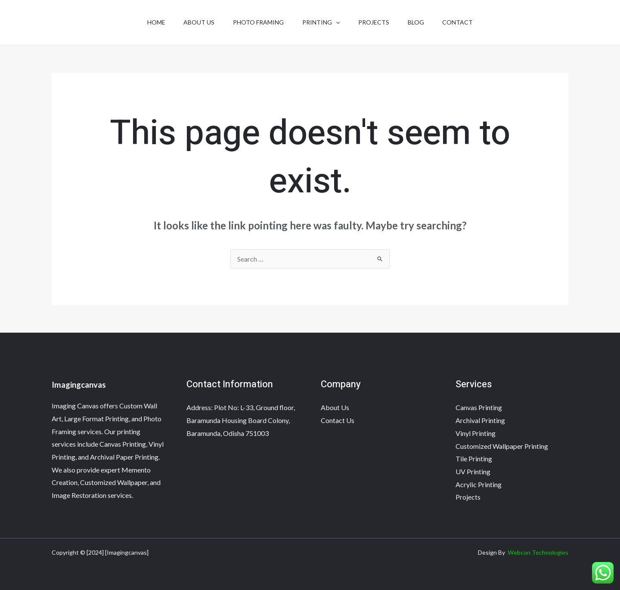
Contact (464, 22)
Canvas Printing (479, 407)
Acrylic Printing (479, 484)
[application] (336, 22)
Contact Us (337, 420)
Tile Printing (474, 458)
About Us (194, 22)
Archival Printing (480, 420)
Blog (420, 22)
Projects (375, 22)
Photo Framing (256, 22)
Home (149, 22)
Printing (321, 22)
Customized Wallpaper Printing (502, 446)
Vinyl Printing (476, 433)
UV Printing (473, 471)
